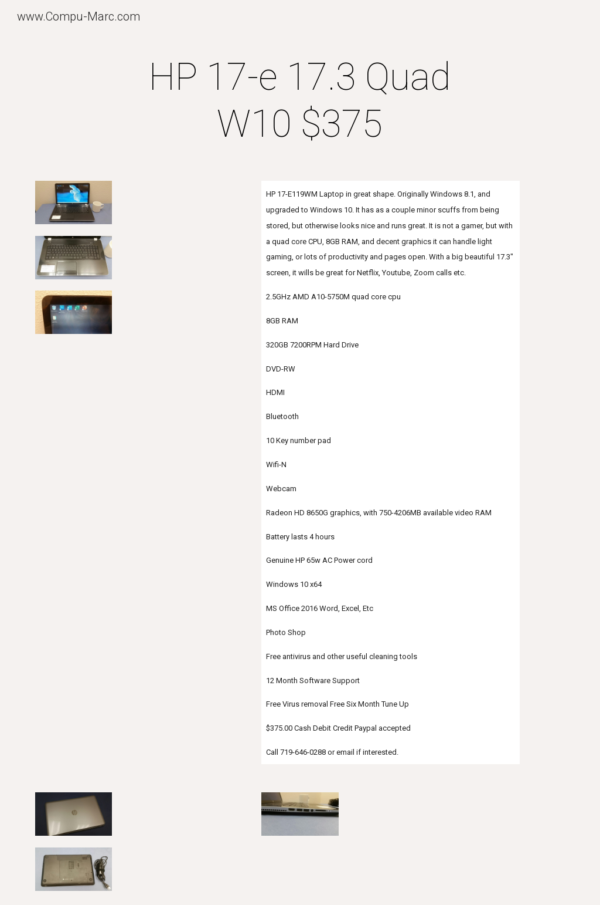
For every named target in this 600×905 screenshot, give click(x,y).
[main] (299, 101)
